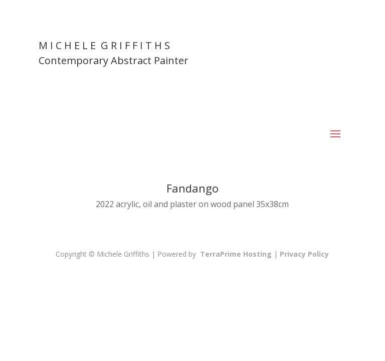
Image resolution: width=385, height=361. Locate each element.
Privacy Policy (304, 254)
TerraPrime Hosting (236, 254)
